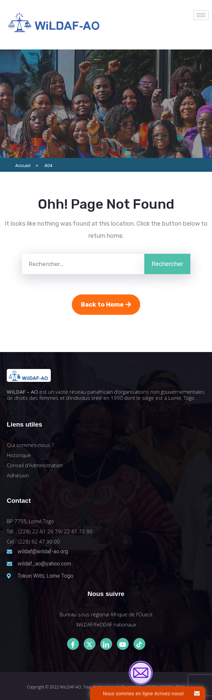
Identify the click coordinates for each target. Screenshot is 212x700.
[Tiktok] (139, 644)
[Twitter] (90, 644)
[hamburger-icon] (201, 15)
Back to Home (106, 304)
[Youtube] (123, 644)
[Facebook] (73, 644)
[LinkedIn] (106, 644)
